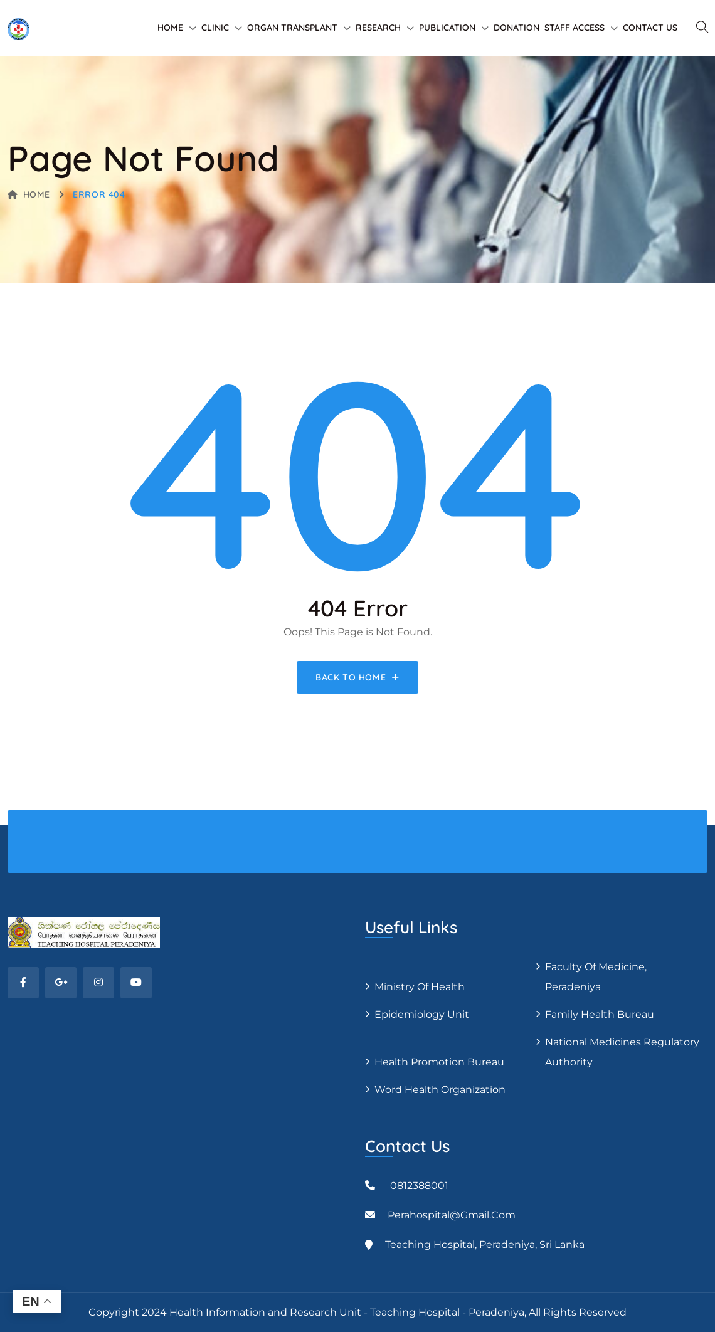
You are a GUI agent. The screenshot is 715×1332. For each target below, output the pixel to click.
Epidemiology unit (421, 1014)
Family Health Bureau (599, 1014)
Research (378, 27)
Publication (447, 27)
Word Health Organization (440, 1090)
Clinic (215, 27)
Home (170, 27)
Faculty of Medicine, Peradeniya (596, 977)
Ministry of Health (419, 987)
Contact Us (650, 27)
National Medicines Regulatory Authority (622, 1052)
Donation (516, 27)
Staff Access (574, 27)
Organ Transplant (292, 27)
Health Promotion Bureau (439, 1062)
